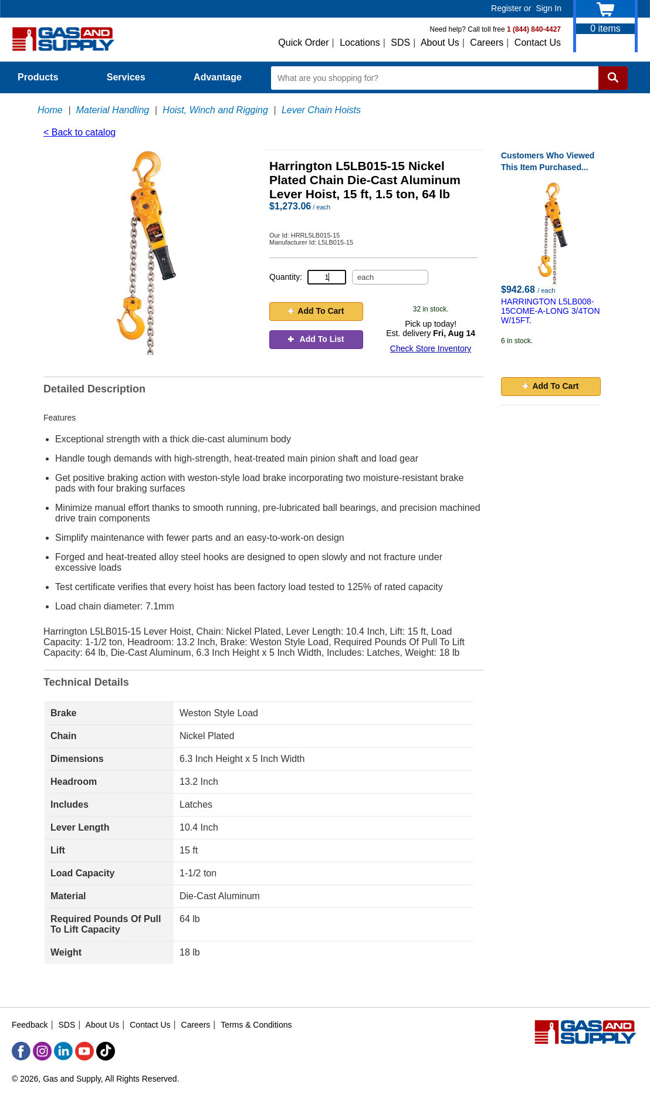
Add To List (316, 339)
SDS (400, 43)
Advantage (218, 77)
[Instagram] (42, 1051)
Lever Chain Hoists (321, 110)
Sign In (548, 8)
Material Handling (113, 110)
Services (132, 77)
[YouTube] (84, 1051)
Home (50, 110)
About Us (440, 43)
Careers (486, 43)
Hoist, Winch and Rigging (215, 110)
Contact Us (537, 43)
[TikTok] (105, 1051)
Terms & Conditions (256, 1024)
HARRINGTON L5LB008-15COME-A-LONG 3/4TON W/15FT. (550, 311)
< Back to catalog (79, 132)
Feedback (30, 1024)
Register (506, 8)
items (605, 28)
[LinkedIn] (63, 1051)
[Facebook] (21, 1051)
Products (45, 77)
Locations (360, 43)
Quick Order (303, 43)
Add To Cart (316, 311)
